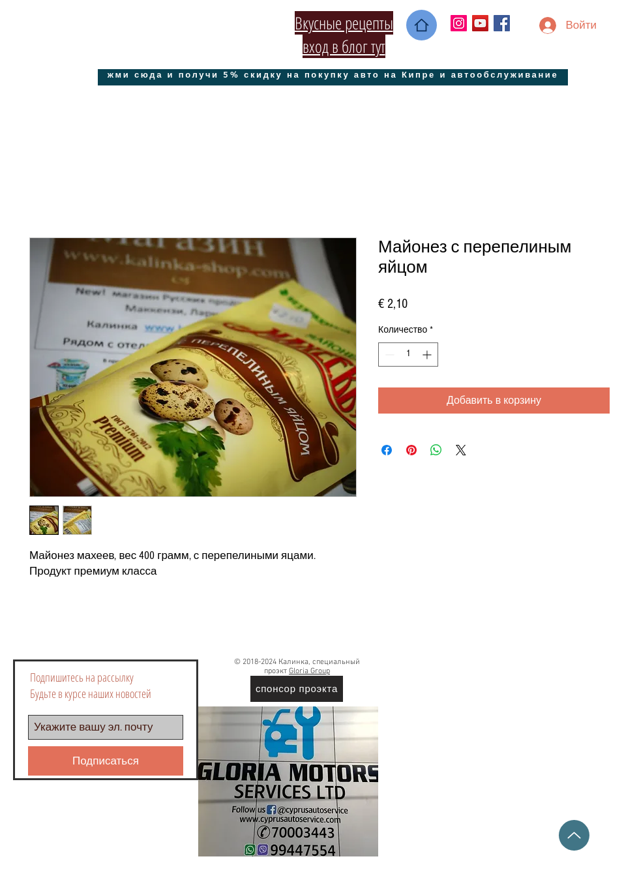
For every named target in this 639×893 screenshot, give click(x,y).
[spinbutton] (408, 354)
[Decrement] (388, 354)
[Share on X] (461, 450)
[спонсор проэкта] (296, 689)
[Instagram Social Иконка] (459, 23)
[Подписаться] (105, 761)
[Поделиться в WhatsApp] (436, 450)
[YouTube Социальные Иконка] (480, 23)
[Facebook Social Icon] (502, 23)
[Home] (421, 25)
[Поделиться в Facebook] (386, 450)
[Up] (574, 835)
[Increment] (428, 354)
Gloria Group (309, 671)
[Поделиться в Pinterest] (411, 450)
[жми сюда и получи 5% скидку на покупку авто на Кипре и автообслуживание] (333, 74)
